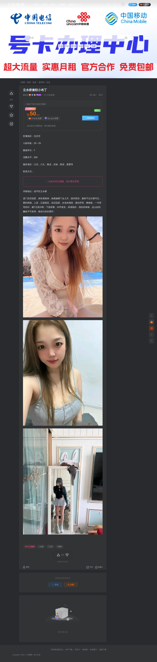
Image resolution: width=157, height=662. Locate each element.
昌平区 (41, 82)
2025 (80, 46)
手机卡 (77, 650)
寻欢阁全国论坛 (57, 650)
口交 (50, 547)
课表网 (85, 650)
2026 (73, 46)
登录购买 (90, 118)
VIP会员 (35, 118)
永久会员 (51, 118)
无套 (94, 46)
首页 (22, 82)
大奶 (67, 46)
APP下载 (68, 650)
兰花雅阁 (29, 655)
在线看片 (93, 650)
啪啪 (59, 547)
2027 (87, 46)
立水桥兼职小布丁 (35, 90)
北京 (34, 82)
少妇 (61, 46)
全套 (41, 547)
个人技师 (29, 547)
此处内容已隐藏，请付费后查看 (63, 181)
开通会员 (144, 4)
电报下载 (102, 650)
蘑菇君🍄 (27, 95)
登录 (55, 585)
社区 (29, 82)
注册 (71, 585)
